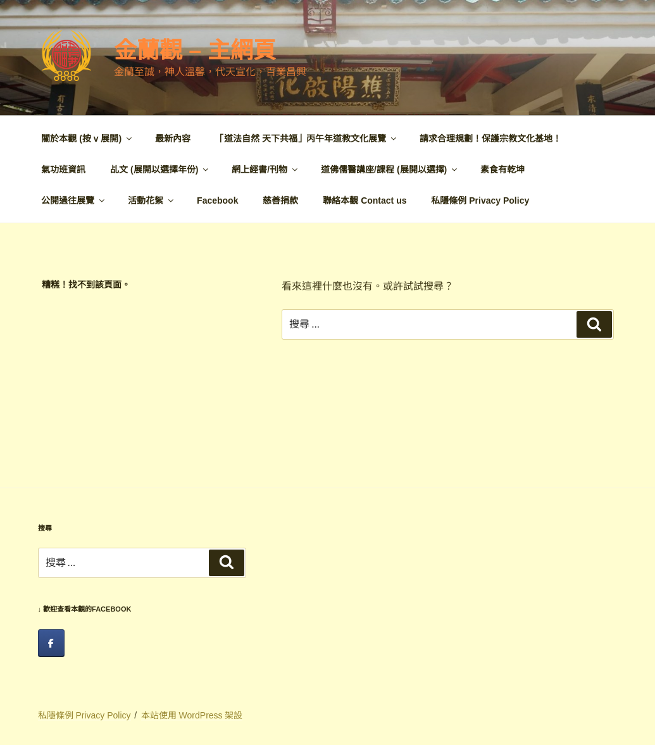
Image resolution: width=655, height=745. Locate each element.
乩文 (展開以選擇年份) (160, 169)
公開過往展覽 (73, 200)
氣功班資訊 (63, 169)
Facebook (217, 200)
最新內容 (172, 138)
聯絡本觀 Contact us (364, 200)
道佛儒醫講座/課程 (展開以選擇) (390, 169)
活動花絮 (151, 200)
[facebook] (51, 643)
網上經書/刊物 (265, 169)
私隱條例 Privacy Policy (480, 200)
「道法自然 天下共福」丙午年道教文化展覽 (306, 138)
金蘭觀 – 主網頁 (195, 50)
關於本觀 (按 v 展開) (87, 138)
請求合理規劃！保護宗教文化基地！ (490, 138)
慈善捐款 (280, 200)
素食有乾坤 (502, 169)
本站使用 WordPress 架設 (192, 715)
